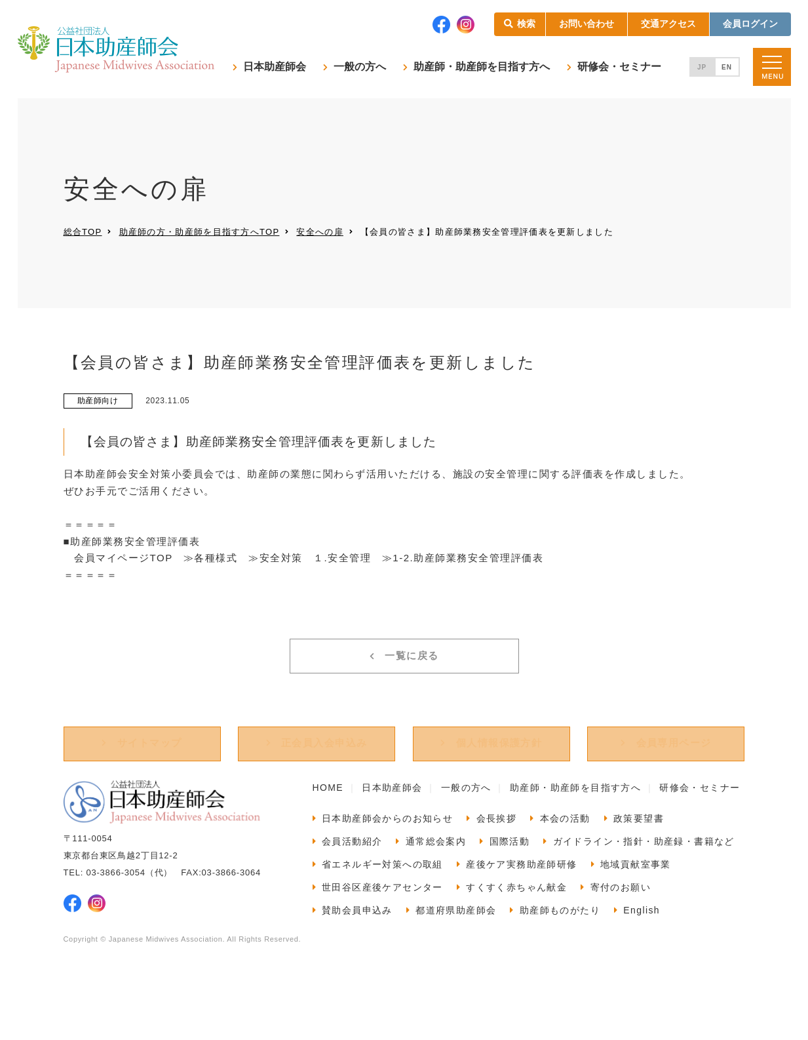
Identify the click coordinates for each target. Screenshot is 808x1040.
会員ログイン (750, 23)
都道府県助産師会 (455, 943)
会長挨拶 (496, 852)
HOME (328, 821)
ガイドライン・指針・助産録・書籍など (644, 875)
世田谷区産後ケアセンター (382, 920)
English (641, 943)
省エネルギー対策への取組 (382, 897)
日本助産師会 (274, 66)
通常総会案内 (436, 875)
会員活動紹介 (352, 875)
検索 (526, 23)
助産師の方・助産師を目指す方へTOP (199, 232)
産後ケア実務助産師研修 (521, 897)
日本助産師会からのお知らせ (387, 852)
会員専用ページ (674, 776)
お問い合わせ (586, 23)
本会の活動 (565, 852)
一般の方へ (360, 66)
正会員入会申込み (324, 776)
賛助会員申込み (357, 943)
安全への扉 (319, 232)
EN (726, 67)
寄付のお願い (620, 920)
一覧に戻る (412, 675)
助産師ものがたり (560, 943)
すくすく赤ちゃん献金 (516, 920)
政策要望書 (638, 852)
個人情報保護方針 (499, 776)
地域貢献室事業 (635, 897)
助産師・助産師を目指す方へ (482, 66)
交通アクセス (668, 23)
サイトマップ (149, 776)
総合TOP (83, 232)
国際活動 (510, 875)
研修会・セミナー (619, 66)
